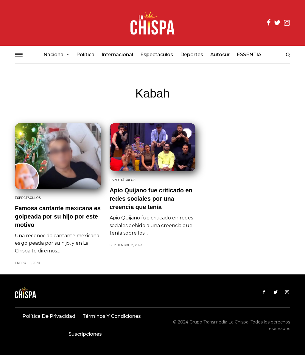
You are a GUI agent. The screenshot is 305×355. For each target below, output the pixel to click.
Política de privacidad (48, 316)
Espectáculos (28, 198)
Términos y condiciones (112, 316)
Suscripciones (85, 334)
